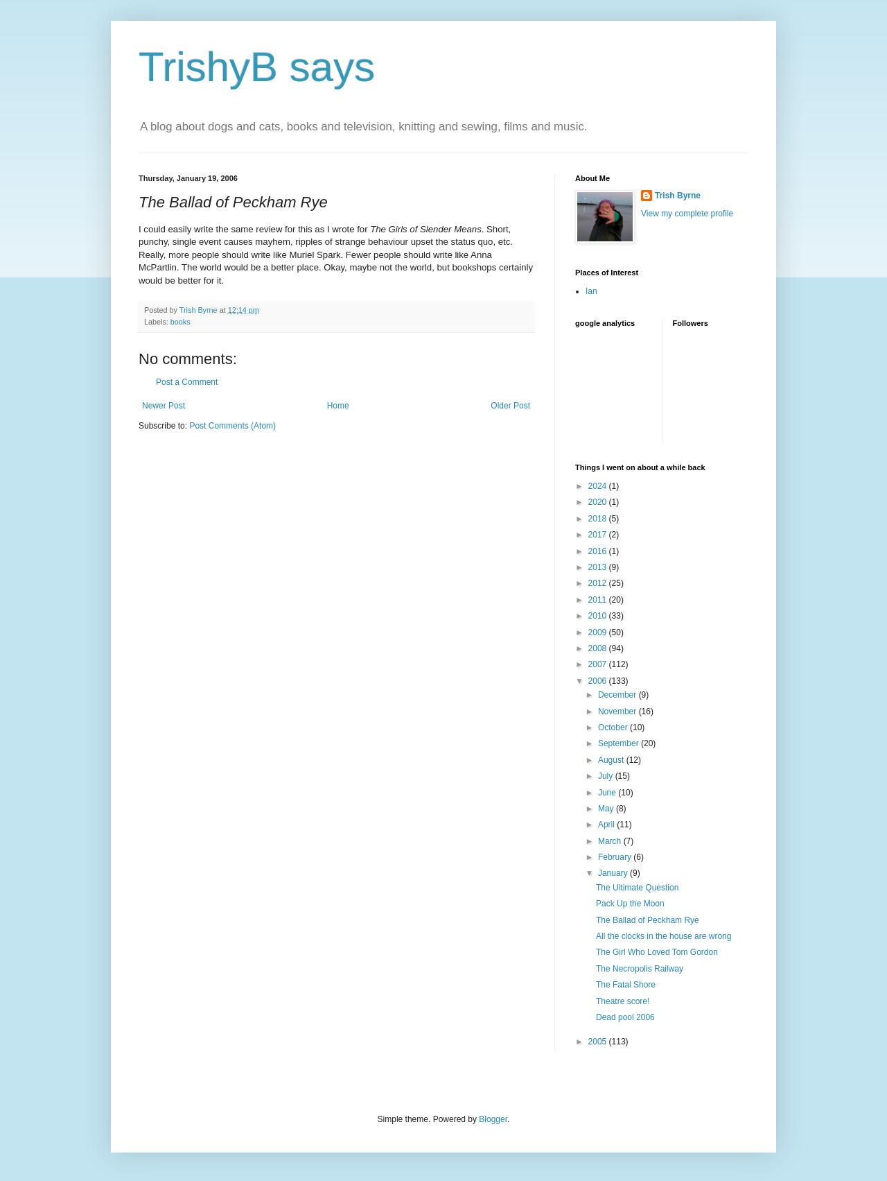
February (615, 857)
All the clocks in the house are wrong (663, 936)
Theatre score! (622, 1001)
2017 (598, 535)
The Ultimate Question (637, 888)
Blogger (493, 1119)
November (618, 711)
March (611, 841)
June (608, 793)
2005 (598, 1041)
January (614, 873)
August (612, 760)
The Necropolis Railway (639, 969)
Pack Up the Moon (630, 903)
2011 (598, 600)
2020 (598, 502)
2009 (598, 632)
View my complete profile (687, 213)
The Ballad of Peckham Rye (647, 920)
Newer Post (163, 406)
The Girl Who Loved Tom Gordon (657, 952)
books (180, 322)
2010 (598, 616)
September (619, 743)
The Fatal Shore (626, 985)
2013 (598, 567)
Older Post (510, 406)
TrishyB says (257, 67)
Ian (591, 291)
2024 (598, 486)
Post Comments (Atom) (232, 426)
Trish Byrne (678, 195)
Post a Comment (187, 382)
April (607, 824)
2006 (598, 681)
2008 (598, 648)
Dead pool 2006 (625, 1017)
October (614, 727)
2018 (598, 519)
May (607, 808)
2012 (598, 583)
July (606, 776)
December (618, 695)
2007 (598, 664)
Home (338, 406)
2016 (598, 551)
